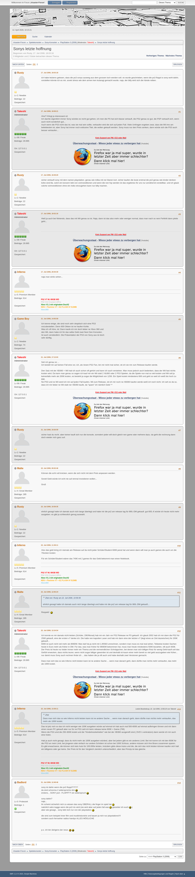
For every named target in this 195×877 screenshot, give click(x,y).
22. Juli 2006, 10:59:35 (49, 506)
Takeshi (90, 42)
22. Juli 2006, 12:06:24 (49, 592)
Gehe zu (142, 857)
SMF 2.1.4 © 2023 (16, 874)
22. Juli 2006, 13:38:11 (49, 709)
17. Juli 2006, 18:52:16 (49, 213)
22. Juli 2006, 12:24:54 (49, 630)
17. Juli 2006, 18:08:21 (49, 111)
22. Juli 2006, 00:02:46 (49, 468)
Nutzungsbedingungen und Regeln (161, 874)
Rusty (20, 72)
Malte (20, 468)
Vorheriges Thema (155, 56)
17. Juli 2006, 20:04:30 (49, 272)
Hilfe (145, 874)
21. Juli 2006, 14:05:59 (49, 319)
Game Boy (23, 318)
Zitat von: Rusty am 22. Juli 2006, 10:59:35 (63, 598)
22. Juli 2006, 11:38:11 (49, 545)
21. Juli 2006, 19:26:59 (49, 430)
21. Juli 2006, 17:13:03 (49, 357)
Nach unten (18, 64)
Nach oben (18, 844)
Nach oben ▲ (180, 874)
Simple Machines (30, 874)
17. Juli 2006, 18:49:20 (49, 175)
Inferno (21, 272)
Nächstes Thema (174, 56)
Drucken (178, 64)
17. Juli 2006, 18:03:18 (49, 73)
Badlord (21, 782)
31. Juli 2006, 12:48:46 (49, 782)
